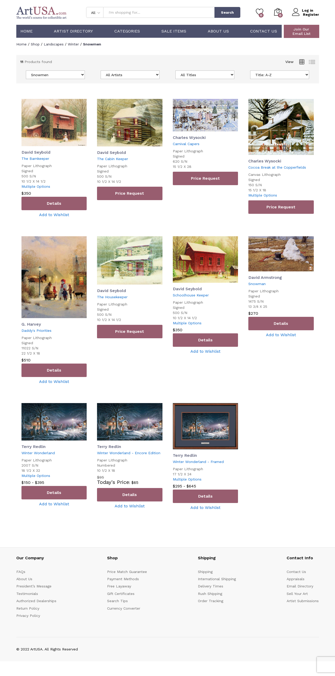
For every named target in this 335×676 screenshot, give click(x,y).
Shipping (205, 571)
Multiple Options (35, 186)
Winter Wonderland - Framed (198, 461)
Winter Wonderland (38, 453)
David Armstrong (265, 277)
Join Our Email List (301, 31)
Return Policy (27, 608)
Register (311, 14)
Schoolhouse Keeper (191, 295)
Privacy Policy (28, 616)
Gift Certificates (121, 593)
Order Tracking (210, 601)
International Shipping (217, 579)
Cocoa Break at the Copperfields (277, 167)
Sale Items (173, 31)
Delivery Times (210, 586)
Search (227, 12)
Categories (127, 31)
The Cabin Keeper (112, 159)
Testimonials (27, 593)
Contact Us (263, 31)
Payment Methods (123, 579)
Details (54, 203)
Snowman (257, 283)
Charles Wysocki (189, 137)
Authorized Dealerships (36, 601)
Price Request (129, 193)
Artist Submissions (303, 601)
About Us (218, 31)
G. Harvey (31, 324)
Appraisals (295, 579)
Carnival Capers (186, 144)
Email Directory (300, 586)
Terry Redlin (33, 446)
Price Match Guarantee (127, 571)
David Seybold (35, 152)
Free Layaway (119, 586)
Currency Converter (123, 608)
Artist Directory (73, 31)
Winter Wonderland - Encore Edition (128, 453)
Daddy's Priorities (36, 330)
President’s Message (33, 586)
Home (26, 31)
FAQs (20, 571)
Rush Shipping (210, 593)
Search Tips (117, 601)
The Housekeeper (112, 297)
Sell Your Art (297, 593)
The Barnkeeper (35, 158)
